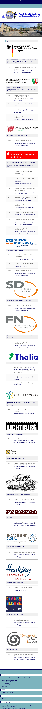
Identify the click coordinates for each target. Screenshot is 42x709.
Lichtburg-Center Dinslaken (15, 434)
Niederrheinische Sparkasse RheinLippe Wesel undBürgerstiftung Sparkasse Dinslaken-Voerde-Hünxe (21, 165)
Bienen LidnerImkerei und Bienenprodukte (15, 457)
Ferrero (9, 517)
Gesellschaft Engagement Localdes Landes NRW (16, 547)
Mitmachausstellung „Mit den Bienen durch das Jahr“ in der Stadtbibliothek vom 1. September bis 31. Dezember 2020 (24, 442)
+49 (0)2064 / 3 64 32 (8, 692)
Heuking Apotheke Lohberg (15, 582)
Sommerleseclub (17, 384)
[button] (2, 29)
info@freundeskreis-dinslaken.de (10, 698)
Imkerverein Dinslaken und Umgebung (18, 494)
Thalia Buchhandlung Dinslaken (16, 363)
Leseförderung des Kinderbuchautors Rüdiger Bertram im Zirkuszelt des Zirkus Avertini (24, 369)
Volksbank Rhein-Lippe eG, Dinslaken (18, 250)
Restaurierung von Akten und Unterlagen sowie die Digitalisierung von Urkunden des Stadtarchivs (25, 111)
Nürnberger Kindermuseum (15, 614)
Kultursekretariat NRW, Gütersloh (17, 135)
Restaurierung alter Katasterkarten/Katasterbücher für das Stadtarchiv (23, 183)
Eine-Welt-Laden (12, 649)
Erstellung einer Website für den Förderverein (23, 119)
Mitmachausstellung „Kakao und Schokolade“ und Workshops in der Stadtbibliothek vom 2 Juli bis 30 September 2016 (24, 525)
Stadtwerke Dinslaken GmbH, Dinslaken (19, 300)
